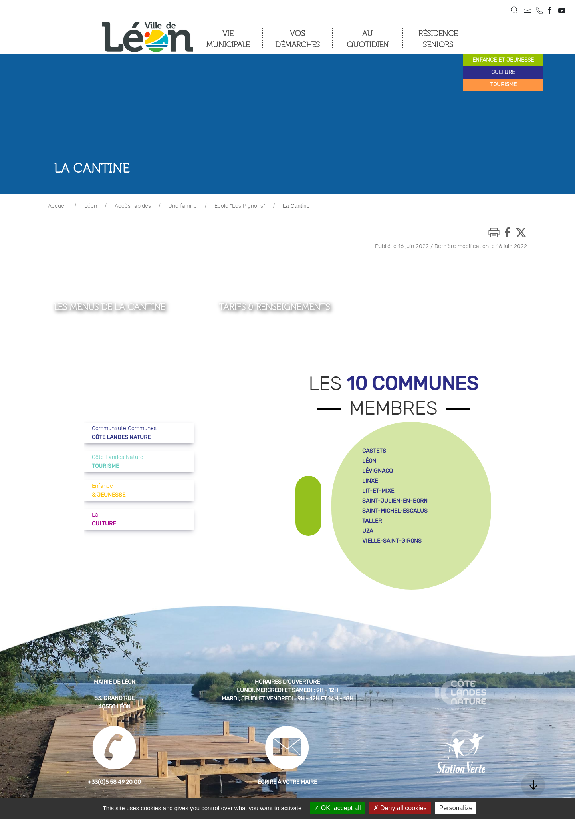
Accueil (57, 206)
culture (503, 72)
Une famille (182, 206)
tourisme (503, 84)
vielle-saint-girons (392, 540)
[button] (514, 10)
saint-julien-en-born (395, 500)
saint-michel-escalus (395, 510)
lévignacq (377, 470)
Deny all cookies (400, 808)
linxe (370, 480)
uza (367, 530)
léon (369, 460)
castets (374, 450)
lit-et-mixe (378, 490)
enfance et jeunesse (503, 60)
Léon (90, 206)
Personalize (456, 808)
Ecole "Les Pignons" (239, 206)
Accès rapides (133, 206)
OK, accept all (337, 808)
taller (372, 520)
